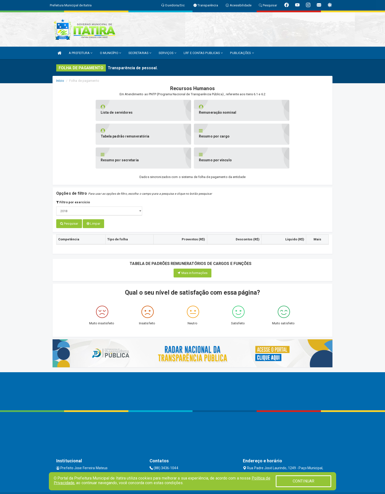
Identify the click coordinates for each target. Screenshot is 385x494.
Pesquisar (69, 200)
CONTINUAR (303, 481)
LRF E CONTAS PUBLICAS (203, 53)
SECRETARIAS (139, 53)
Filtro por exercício (73, 178)
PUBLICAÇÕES (242, 53)
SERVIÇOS (167, 53)
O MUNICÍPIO (110, 53)
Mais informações (193, 249)
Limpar (93, 200)
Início (60, 80)
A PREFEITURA (80, 53)
